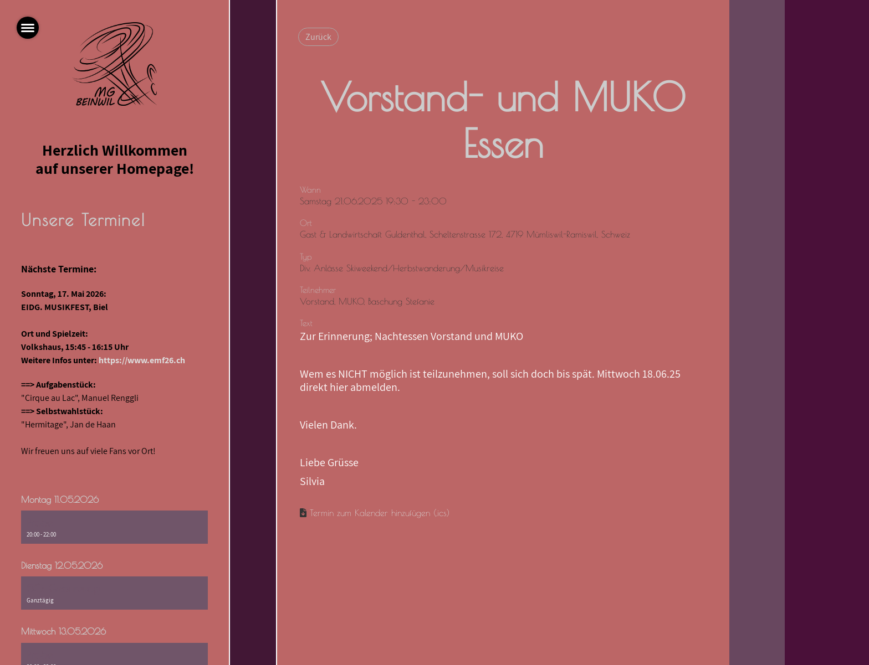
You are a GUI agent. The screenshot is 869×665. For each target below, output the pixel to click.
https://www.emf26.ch (142, 360)
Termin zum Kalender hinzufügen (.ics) (379, 513)
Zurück (318, 37)
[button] (114, 527)
